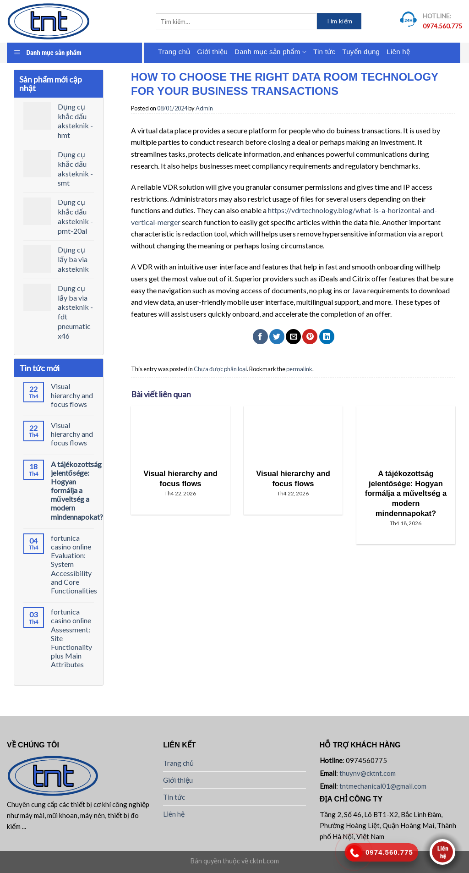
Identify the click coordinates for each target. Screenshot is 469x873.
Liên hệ (398, 51)
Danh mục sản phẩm (270, 52)
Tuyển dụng (361, 51)
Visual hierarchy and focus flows (72, 395)
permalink (299, 369)
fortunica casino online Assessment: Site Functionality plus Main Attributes (71, 638)
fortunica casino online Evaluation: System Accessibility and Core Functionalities (74, 564)
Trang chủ (174, 51)
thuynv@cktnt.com (367, 773)
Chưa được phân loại (220, 369)
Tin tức (324, 51)
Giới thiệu (212, 51)
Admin (204, 108)
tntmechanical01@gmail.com (382, 786)
